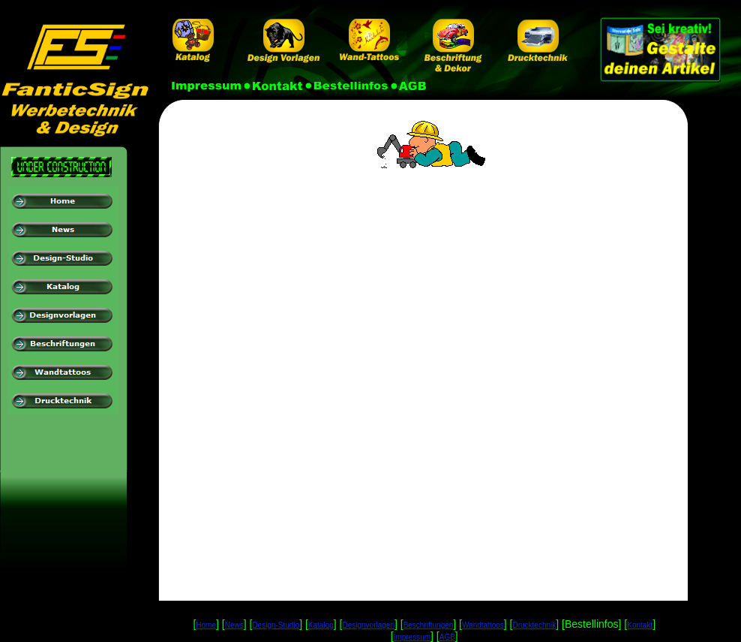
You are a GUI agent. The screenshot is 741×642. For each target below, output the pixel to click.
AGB (447, 637)
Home (206, 625)
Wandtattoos (483, 625)
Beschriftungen (429, 625)
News (234, 625)
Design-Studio (275, 625)
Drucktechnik (534, 625)
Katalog (321, 625)
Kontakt (639, 625)
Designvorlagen (368, 625)
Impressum (412, 637)
